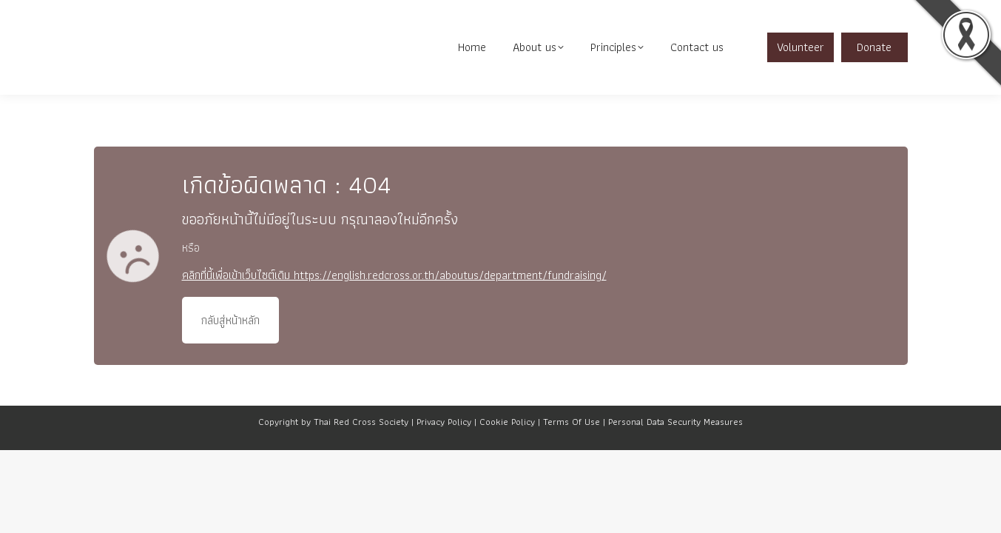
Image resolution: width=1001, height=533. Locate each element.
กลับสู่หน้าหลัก (230, 343)
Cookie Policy (507, 444)
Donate (874, 70)
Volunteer (800, 70)
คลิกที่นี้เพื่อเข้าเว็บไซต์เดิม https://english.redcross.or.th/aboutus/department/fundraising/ (394, 298)
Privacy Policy (444, 444)
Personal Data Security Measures (675, 444)
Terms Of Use (571, 444)
